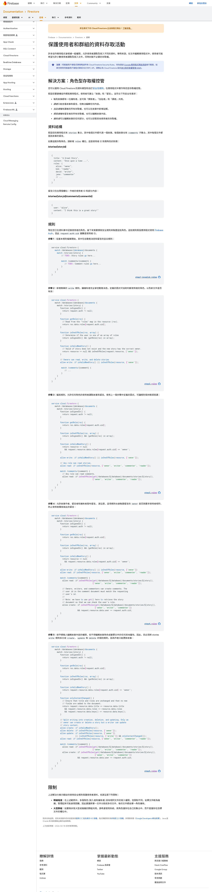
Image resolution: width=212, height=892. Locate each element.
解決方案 (57, 3)
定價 (67, 3)
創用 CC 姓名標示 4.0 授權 (86, 818)
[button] (16, 21)
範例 (79, 17)
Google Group (161, 869)
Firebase (51, 37)
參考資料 (68, 17)
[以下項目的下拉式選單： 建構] (35, 3)
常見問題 (158, 878)
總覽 (5, 17)
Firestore (33, 11)
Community (92, 3)
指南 (41, 861)
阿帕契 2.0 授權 (117, 818)
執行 (42, 3)
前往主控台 (202, 3)
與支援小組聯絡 (161, 861)
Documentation (13, 11)
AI (29, 17)
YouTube (100, 874)
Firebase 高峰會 (103, 865)
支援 (108, 3)
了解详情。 (127, 28)
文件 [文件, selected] (76, 3)
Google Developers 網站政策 (147, 818)
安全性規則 (98, 88)
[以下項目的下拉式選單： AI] (33, 17)
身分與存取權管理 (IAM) (131, 68)
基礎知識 (15, 17)
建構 (30, 3)
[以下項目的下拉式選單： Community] (101, 3)
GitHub (43, 878)
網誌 (191, 3)
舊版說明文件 (160, 882)
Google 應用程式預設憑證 (135, 65)
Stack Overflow (161, 865)
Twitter (100, 869)
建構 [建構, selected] (41, 17)
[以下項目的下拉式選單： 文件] (81, 3)
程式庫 (42, 874)
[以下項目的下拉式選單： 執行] (47, 3)
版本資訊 (158, 874)
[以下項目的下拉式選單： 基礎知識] (22, 17)
